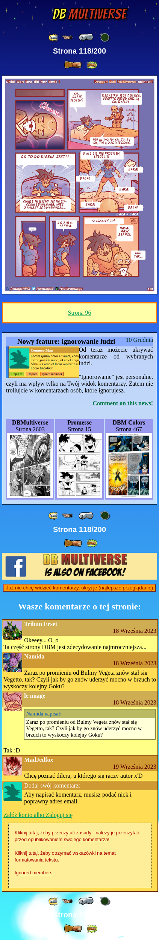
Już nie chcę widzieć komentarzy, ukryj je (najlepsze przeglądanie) (79, 588)
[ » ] (73, 64)
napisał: (44, 714)
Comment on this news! (123, 403)
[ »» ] (91, 65)
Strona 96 (79, 312)
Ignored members (33, 872)
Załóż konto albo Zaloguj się (38, 815)
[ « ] (86, 37)
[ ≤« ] (67, 37)
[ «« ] (53, 37)
